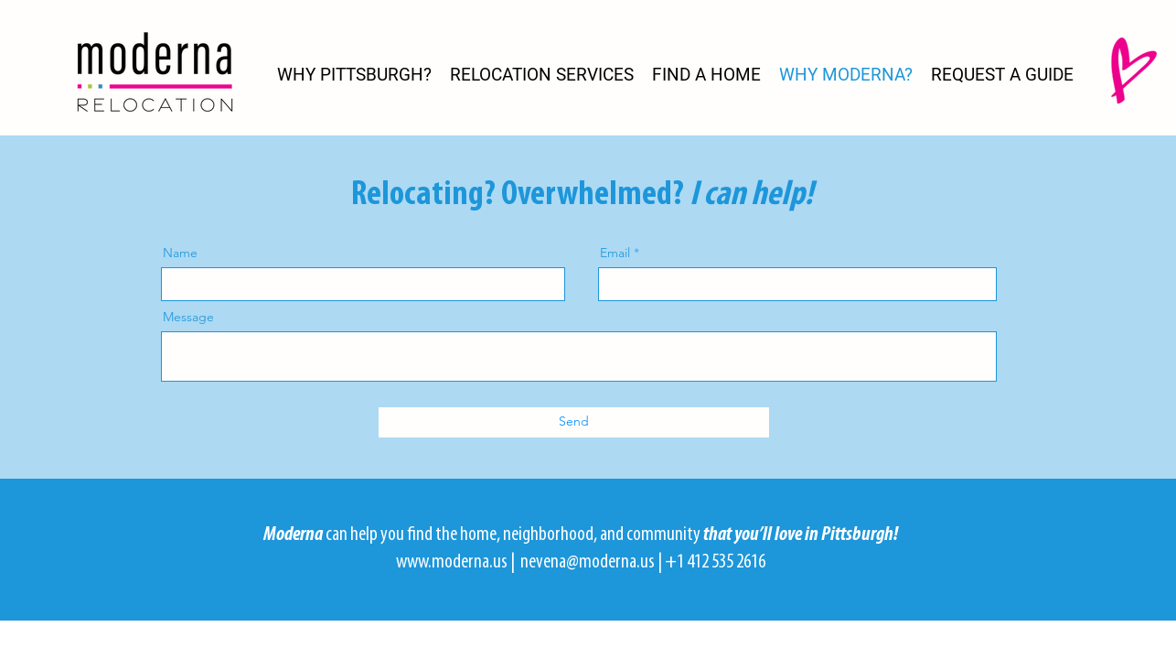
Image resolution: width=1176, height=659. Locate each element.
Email (615, 252)
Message (188, 316)
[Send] (574, 422)
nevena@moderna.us (587, 562)
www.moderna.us (452, 562)
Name (180, 252)
